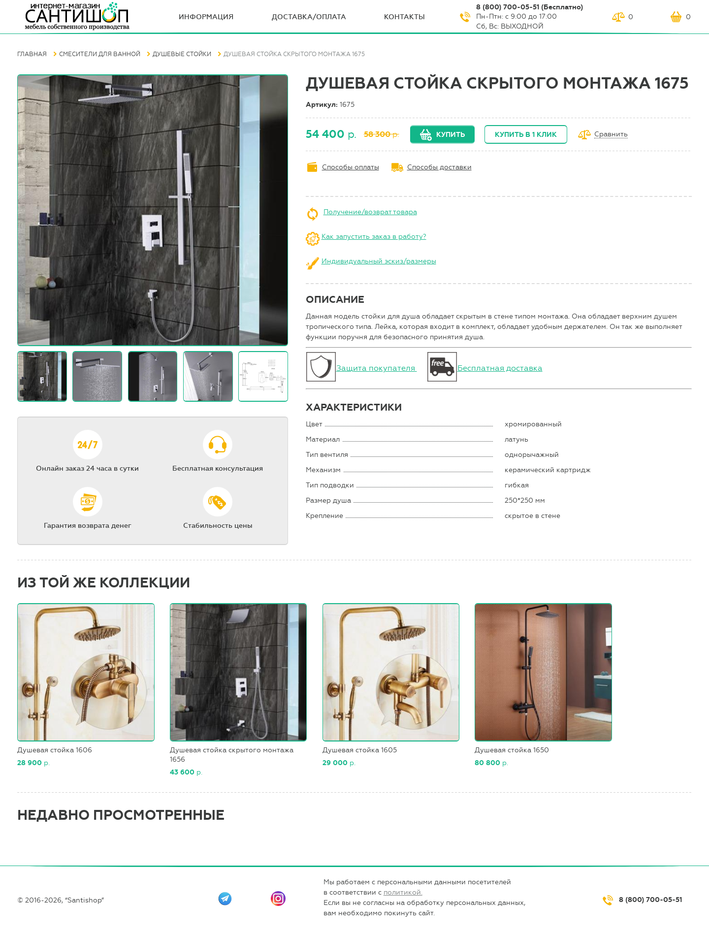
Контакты (404, 17)
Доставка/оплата (309, 17)
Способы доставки (439, 167)
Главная (32, 54)
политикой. (403, 892)
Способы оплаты (350, 167)
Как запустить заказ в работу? (374, 236)
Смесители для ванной (99, 54)
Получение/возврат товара (370, 212)
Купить (450, 134)
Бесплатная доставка (500, 368)
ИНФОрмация (206, 17)
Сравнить (611, 134)
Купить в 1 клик (526, 134)
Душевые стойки (182, 54)
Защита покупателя (376, 368)
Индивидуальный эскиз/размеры (379, 261)
